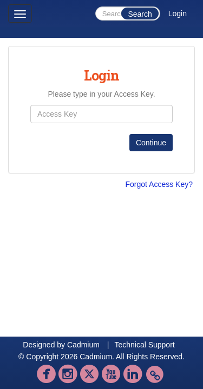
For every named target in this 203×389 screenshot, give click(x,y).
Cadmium (83, 344)
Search (140, 14)
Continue (151, 142)
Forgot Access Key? (159, 184)
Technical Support (144, 344)
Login (177, 13)
